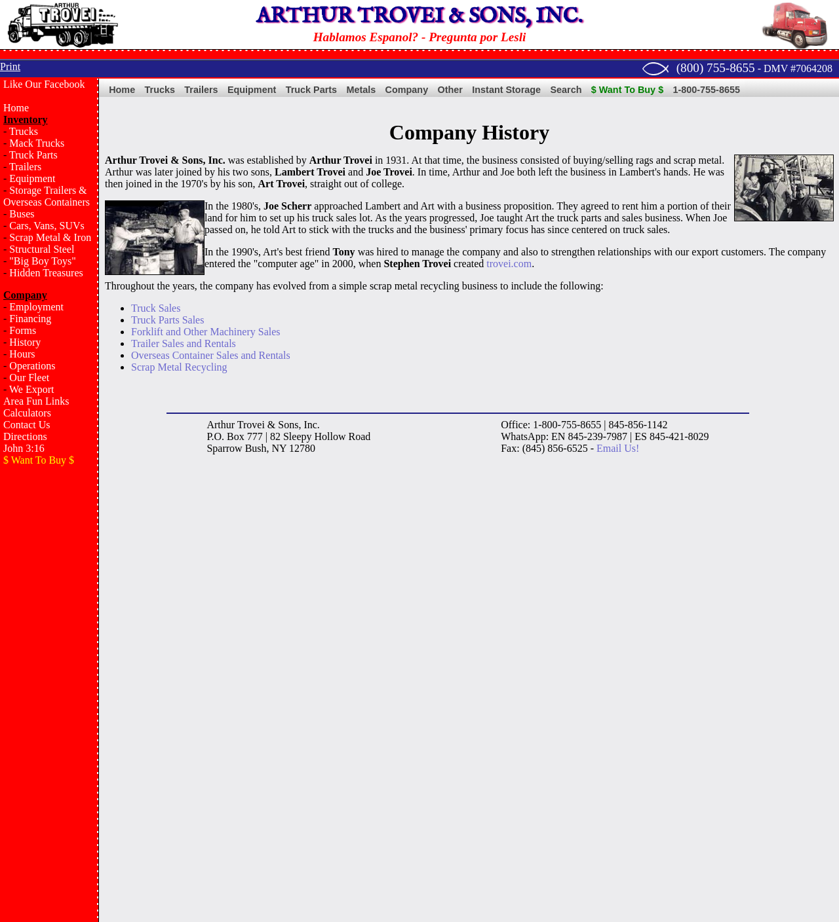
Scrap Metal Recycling (179, 367)
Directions (25, 436)
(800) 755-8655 (715, 68)
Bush (256, 448)
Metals (361, 89)
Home (16, 107)
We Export (31, 389)
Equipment (32, 178)
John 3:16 (24, 448)
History (25, 342)
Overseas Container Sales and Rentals (210, 355)
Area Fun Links (36, 401)
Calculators (27, 412)
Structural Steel (41, 249)
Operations (32, 365)
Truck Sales (155, 308)
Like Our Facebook (44, 84)
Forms (22, 330)
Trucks (23, 131)
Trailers (25, 166)
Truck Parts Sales (167, 319)
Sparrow (224, 448)
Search (565, 89)
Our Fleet (29, 377)
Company (407, 89)
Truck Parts (33, 154)
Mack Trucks (36, 143)
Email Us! (617, 448)
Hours (22, 354)
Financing (30, 318)
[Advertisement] (49, 685)
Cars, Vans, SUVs (46, 225)
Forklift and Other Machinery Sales (206, 331)
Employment (36, 306)
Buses (21, 213)
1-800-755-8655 (706, 89)
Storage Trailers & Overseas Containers (46, 196)
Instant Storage (506, 89)
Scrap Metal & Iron (50, 237)
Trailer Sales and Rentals (183, 343)
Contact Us (26, 424)
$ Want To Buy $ (627, 89)
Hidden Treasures (46, 272)
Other (450, 89)
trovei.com (509, 263)
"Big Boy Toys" (42, 261)
